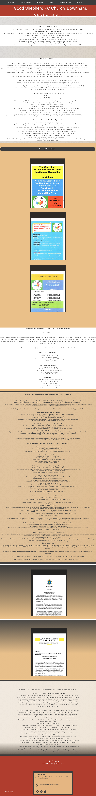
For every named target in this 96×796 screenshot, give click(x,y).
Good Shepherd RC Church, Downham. (50, 8)
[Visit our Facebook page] (37, 791)
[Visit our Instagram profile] (45, 791)
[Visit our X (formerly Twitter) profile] (41, 791)
